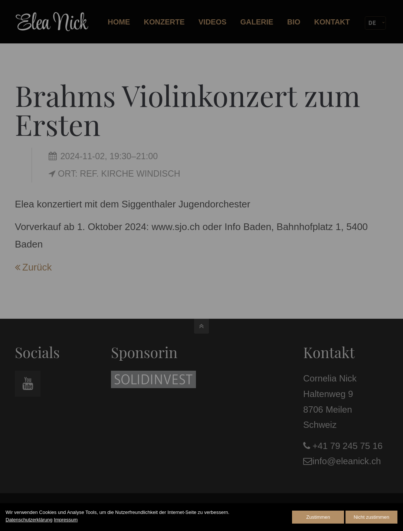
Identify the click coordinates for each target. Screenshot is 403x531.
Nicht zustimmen (371, 517)
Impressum (66, 519)
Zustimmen (318, 517)
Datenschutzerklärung (29, 519)
